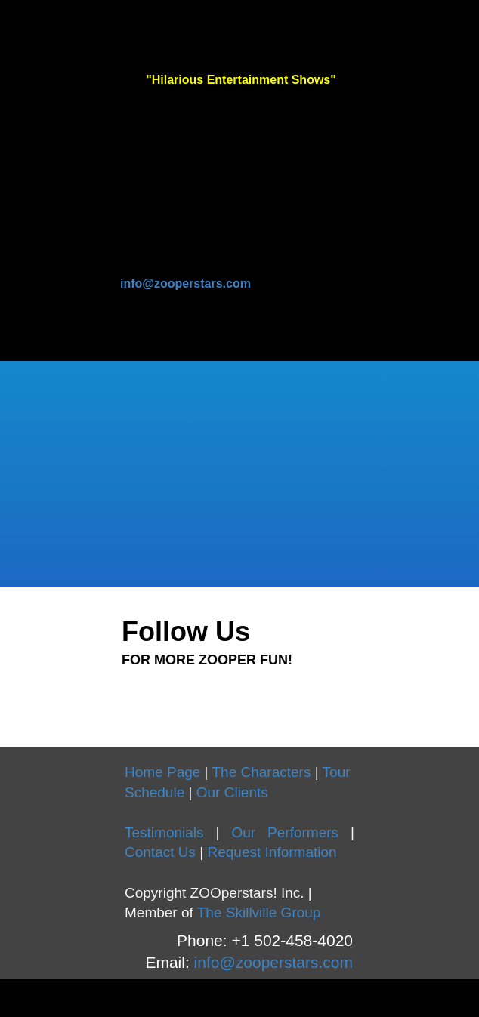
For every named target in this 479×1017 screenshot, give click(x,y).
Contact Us (160, 852)
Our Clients (232, 792)
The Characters (261, 772)
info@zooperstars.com (185, 283)
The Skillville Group (259, 912)
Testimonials (164, 832)
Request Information (271, 852)
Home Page (162, 772)
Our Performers (284, 832)
